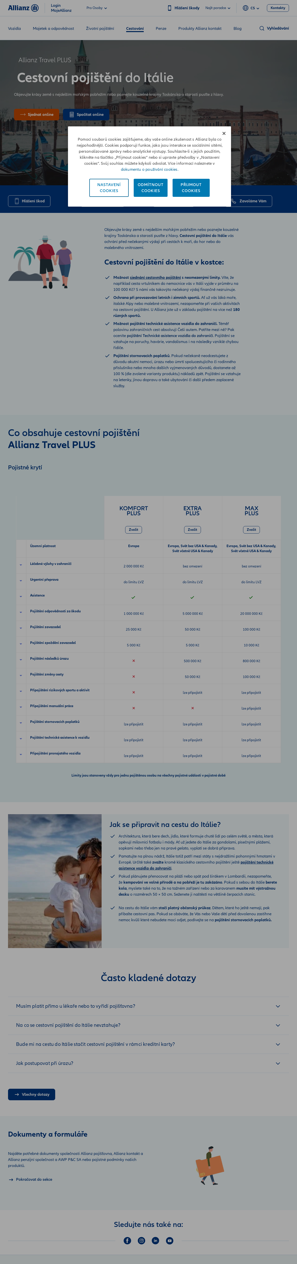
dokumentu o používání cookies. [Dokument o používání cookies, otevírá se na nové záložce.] (149, 169)
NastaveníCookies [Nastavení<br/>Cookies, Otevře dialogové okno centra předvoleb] (109, 187)
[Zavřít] (224, 133)
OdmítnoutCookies (151, 187)
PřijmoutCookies (191, 187)
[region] (149, 166)
